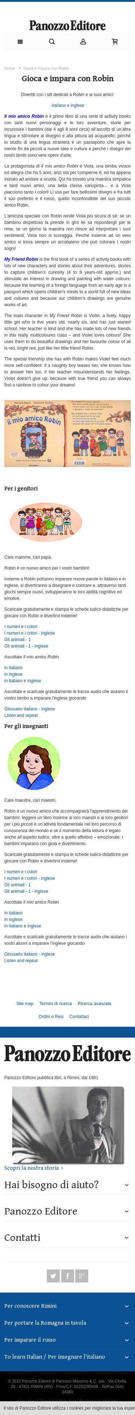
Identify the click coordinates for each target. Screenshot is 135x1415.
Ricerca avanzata (94, 1003)
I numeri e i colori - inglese (29, 633)
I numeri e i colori (20, 626)
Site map (24, 1003)
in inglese (13, 674)
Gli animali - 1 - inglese (26, 646)
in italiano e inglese (22, 680)
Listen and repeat (21, 715)
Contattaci (79, 1016)
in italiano (13, 667)
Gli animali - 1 (17, 639)
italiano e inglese (68, 105)
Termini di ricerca (55, 1003)
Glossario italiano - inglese (29, 708)
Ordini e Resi (51, 1016)
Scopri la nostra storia (31, 1168)
